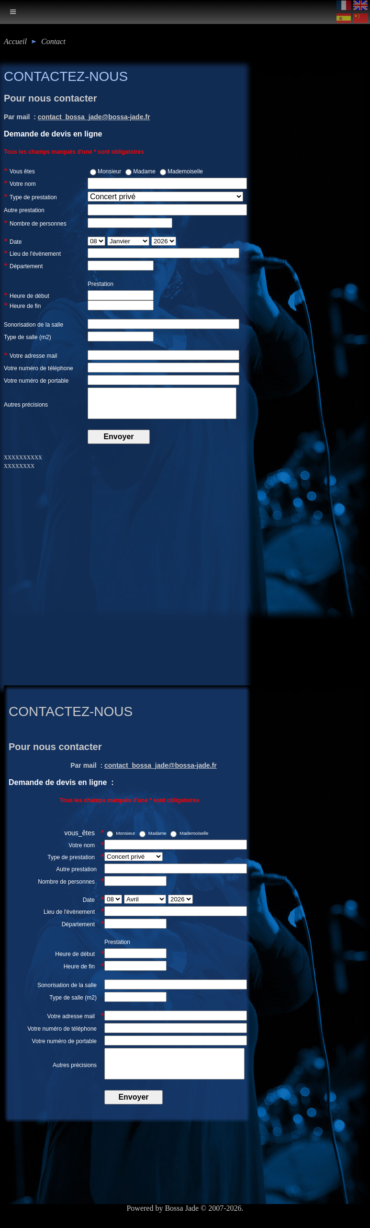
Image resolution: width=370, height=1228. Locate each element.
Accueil (15, 41)
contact (53, 41)
